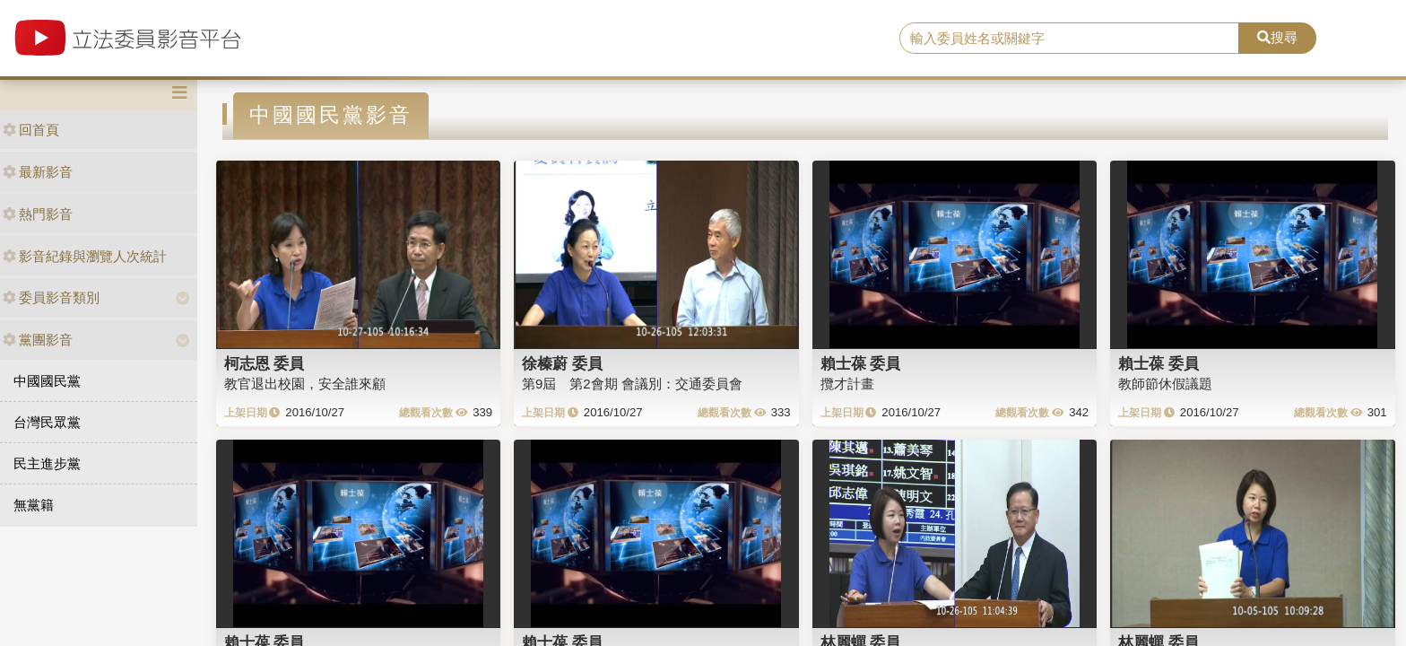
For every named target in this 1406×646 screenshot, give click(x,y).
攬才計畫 (847, 383)
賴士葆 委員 (860, 363)
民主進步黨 (47, 463)
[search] (1069, 38)
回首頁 (31, 129)
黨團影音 (38, 339)
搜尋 (1277, 37)
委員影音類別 (51, 297)
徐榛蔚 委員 (562, 363)
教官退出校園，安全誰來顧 (305, 383)
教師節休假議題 (1165, 383)
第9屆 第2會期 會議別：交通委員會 (632, 383)
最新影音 (38, 171)
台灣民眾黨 (47, 422)
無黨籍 (33, 504)
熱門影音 (38, 214)
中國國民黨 (47, 380)
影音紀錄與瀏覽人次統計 (85, 256)
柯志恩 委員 (264, 363)
